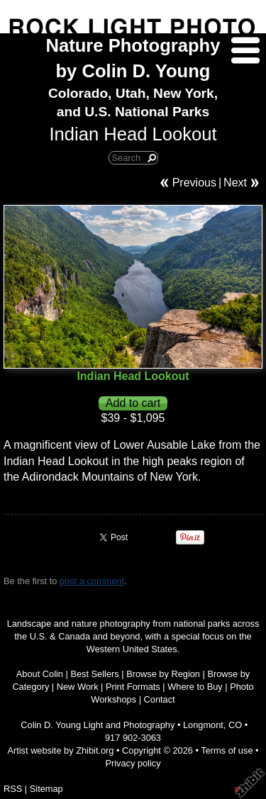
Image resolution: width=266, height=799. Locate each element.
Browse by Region (163, 674)
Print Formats (133, 686)
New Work (78, 686)
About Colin (39, 674)
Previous (194, 183)
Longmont (203, 725)
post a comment (92, 581)
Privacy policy (132, 763)
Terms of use (227, 750)
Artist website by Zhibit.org (60, 750)
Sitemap (46, 788)
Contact (159, 699)
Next (235, 183)
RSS (13, 788)
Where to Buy (195, 686)
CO (235, 725)
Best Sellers (94, 674)
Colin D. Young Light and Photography (97, 725)
